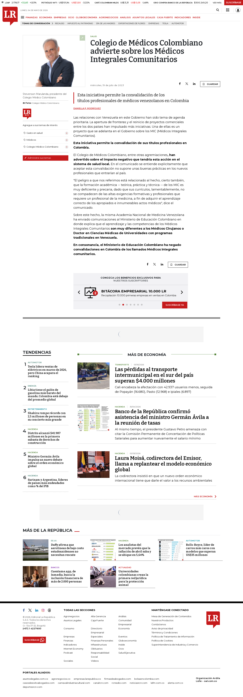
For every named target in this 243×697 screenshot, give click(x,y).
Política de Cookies (162, 640)
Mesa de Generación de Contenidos (171, 616)
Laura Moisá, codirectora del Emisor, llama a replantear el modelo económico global (163, 464)
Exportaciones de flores (131, 23)
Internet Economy (73, 648)
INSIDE (196, 17)
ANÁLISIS (125, 17)
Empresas (153, 23)
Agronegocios (71, 616)
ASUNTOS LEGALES (143, 17)
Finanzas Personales (102, 640)
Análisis (122, 616)
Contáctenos (159, 624)
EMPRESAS (60, 17)
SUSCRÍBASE (233, 2)
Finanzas (68, 640)
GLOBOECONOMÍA (86, 17)
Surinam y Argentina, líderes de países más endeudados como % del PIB (48, 483)
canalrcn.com (100, 683)
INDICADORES (182, 17)
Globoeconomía (127, 640)
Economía (124, 628)
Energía (32, 386)
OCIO (71, 17)
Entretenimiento (37, 409)
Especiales (97, 636)
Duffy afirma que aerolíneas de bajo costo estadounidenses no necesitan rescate (67, 550)
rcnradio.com (119, 683)
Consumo (69, 628)
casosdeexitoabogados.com (39, 683)
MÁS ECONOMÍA (203, 496)
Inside (121, 644)
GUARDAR (210, 84)
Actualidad (124, 567)
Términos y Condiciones (165, 632)
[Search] (217, 10)
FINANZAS (32, 17)
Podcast (68, 652)
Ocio (121, 648)
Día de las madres (105, 23)
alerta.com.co (175, 683)
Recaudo (59, 23)
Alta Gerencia (98, 616)
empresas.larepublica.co (87, 678)
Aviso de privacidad (162, 628)
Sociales (68, 660)
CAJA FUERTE (165, 17)
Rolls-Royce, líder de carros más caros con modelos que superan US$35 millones (201, 550)
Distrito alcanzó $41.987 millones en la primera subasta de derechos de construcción (44, 438)
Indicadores (70, 644)
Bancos (55, 567)
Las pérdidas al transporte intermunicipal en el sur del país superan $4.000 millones (154, 375)
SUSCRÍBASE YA (175, 305)
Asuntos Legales (72, 620)
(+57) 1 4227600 (32, 628)
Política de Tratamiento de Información (173, 636)
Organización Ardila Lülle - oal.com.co (208, 679)
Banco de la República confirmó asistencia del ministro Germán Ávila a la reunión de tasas (162, 417)
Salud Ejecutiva (126, 652)
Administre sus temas (37, 157)
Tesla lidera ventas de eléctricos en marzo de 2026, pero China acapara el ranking (47, 371)
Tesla (165, 23)
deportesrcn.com (32, 687)
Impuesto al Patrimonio (80, 23)
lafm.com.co (157, 683)
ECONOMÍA (45, 17)
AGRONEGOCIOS (108, 17)
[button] (78, 293)
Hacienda (33, 429)
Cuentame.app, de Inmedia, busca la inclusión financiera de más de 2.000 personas (67, 576)
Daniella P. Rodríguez (87, 108)
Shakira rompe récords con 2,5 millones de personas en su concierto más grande (47, 416)
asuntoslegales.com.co (35, 678)
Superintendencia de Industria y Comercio (175, 644)
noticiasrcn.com (138, 683)
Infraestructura (99, 644)
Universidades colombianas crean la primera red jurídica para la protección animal (133, 578)
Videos (95, 660)
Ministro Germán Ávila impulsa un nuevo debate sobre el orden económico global (46, 461)
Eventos (122, 636)
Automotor (178, 23)
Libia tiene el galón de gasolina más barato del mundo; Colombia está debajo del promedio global (48, 394)
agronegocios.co (60, 678)
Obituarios (96, 648)
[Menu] (23, 17)
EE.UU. (54, 541)
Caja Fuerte (97, 620)
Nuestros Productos (162, 620)
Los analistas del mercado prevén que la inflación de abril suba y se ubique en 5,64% (134, 550)
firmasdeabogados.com (117, 678)
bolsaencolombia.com (146, 678)
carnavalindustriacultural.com (74, 683)
